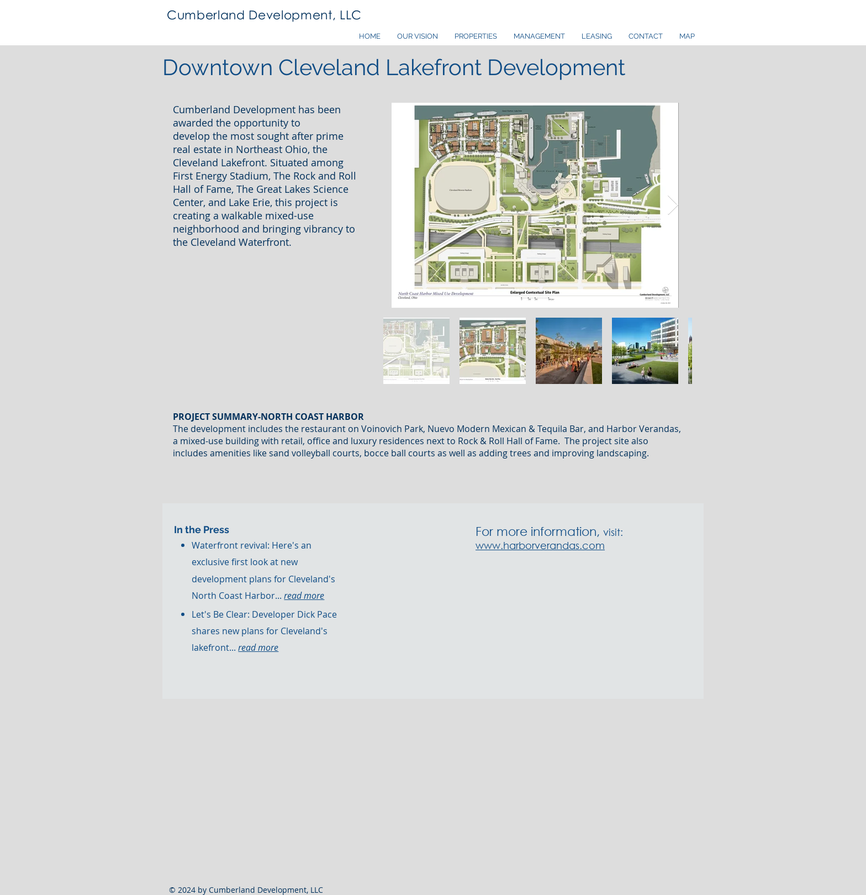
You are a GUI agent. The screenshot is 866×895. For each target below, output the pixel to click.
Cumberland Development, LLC (264, 14)
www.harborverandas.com (540, 545)
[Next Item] (673, 205)
